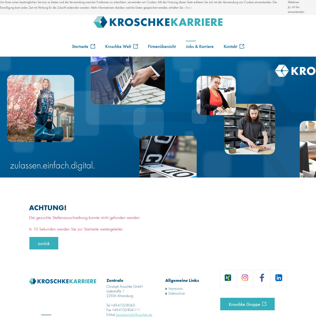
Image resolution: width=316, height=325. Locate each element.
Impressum (175, 289)
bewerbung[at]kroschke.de (134, 315)
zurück (44, 243)
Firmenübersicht (162, 46)
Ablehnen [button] (293, 2)
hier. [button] (188, 7)
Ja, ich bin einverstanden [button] (296, 10)
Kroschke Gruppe (244, 304)
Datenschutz (176, 293)
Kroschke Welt (121, 46)
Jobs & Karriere (200, 46)
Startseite (83, 46)
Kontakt (234, 46)
